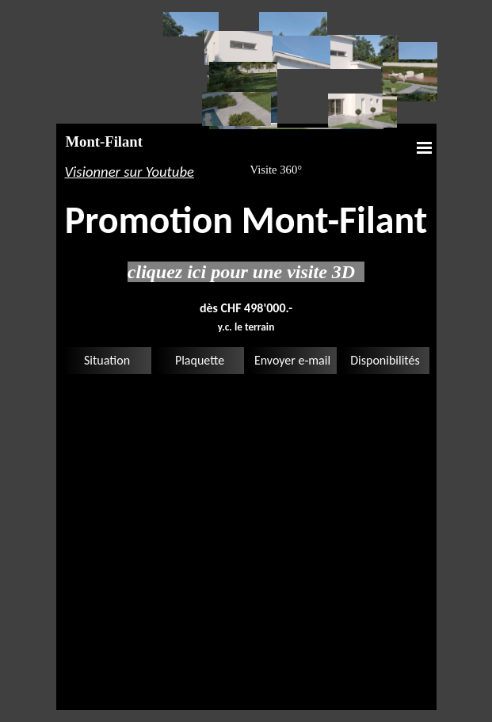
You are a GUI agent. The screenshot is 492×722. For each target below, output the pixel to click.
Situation (107, 360)
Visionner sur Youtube (129, 171)
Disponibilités (385, 360)
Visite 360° (276, 169)
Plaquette (199, 360)
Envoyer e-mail (292, 360)
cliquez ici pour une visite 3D (246, 272)
